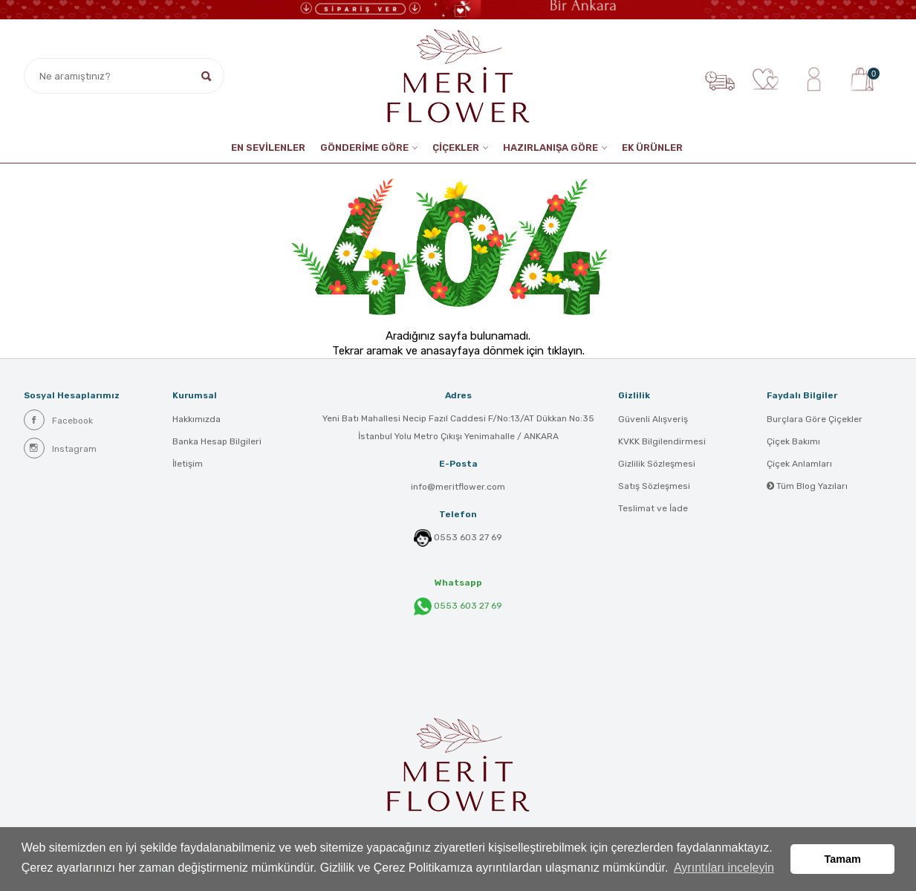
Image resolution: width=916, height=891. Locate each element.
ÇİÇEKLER (455, 147)
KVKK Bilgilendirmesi (662, 441)
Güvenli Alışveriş (653, 419)
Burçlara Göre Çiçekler (815, 419)
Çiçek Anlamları (799, 464)
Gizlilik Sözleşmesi (656, 464)
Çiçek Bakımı (793, 441)
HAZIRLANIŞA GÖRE (550, 147)
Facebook (58, 419)
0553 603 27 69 (468, 537)
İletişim (187, 464)
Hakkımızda (196, 419)
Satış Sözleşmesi (654, 486)
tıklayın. (566, 350)
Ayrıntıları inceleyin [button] (724, 867)
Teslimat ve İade (653, 508)
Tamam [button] (843, 859)
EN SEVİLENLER (268, 147)
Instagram (60, 448)
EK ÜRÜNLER (652, 147)
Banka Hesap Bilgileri (217, 441)
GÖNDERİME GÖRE (364, 147)
